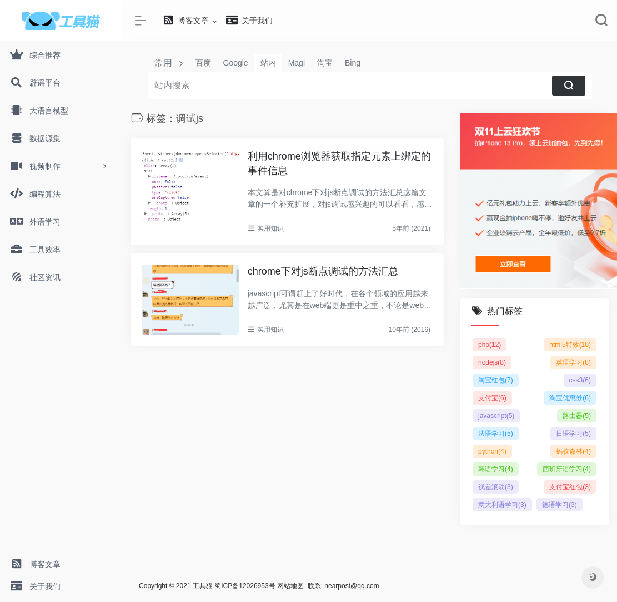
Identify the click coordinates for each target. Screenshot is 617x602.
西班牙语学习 (567, 469)
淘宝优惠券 (570, 398)
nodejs (492, 362)
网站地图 (290, 586)
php (489, 345)
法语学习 (495, 433)
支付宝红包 (570, 487)
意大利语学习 (502, 505)
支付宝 (492, 398)
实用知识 (270, 228)
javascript (496, 416)
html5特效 (570, 345)
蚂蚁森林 (573, 451)
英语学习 (573, 362)
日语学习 (573, 433)
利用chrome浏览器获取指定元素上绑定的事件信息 (339, 163)
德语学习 (559, 505)
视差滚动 (495, 487)
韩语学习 (495, 469)
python (492, 451)
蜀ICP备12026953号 (244, 586)
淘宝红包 (495, 380)
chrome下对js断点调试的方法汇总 (323, 271)
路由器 (577, 416)
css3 (580, 380)
